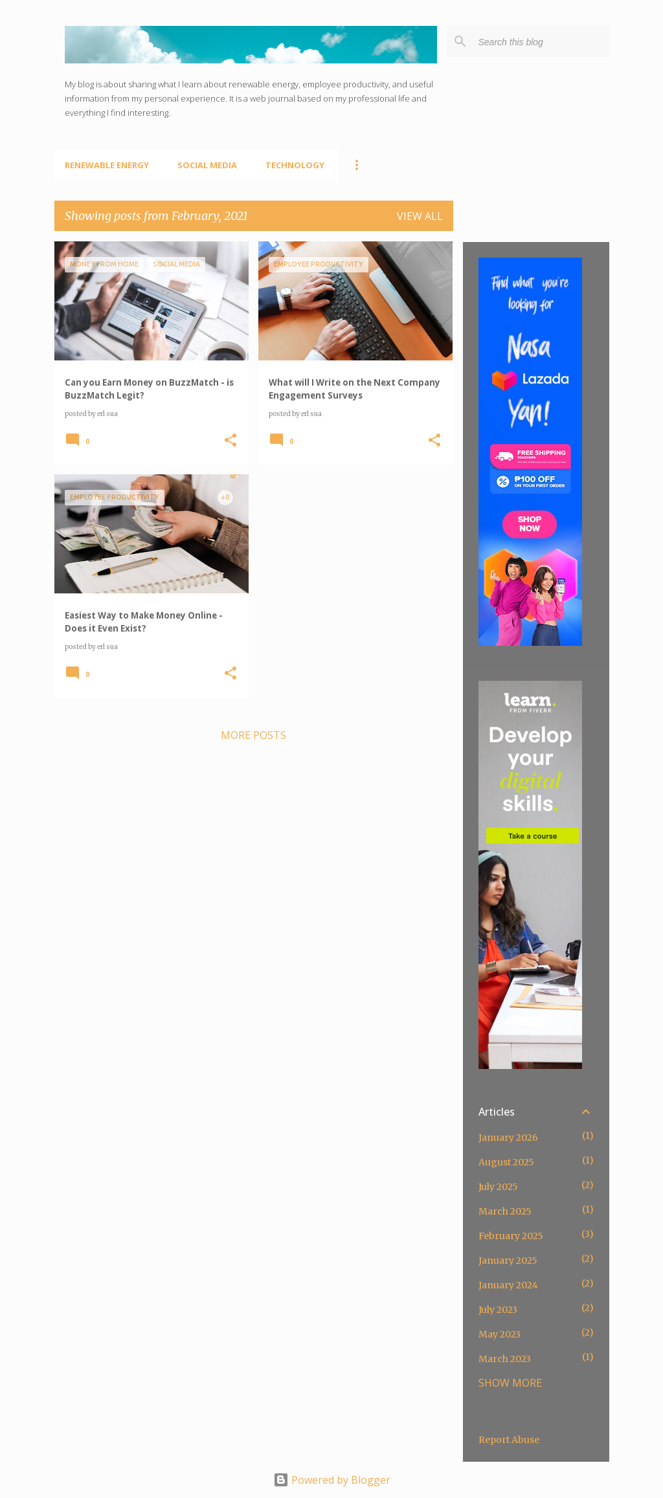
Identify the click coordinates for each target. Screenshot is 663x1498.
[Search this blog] (541, 41)
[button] (230, 440)
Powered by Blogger (331, 1480)
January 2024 (508, 1285)
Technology (294, 165)
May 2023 (499, 1334)
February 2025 (510, 1236)
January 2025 (507, 1260)
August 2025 (506, 1162)
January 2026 (508, 1137)
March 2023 (504, 1359)
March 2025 (505, 1211)
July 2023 (497, 1310)
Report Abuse (508, 1440)
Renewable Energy (107, 165)
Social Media (207, 165)
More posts (253, 735)
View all (420, 216)
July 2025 (498, 1187)
